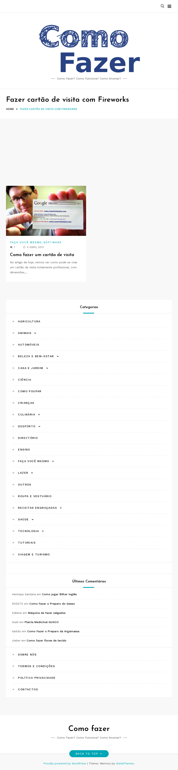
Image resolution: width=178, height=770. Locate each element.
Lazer (23, 472)
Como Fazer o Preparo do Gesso (52, 603)
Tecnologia (28, 531)
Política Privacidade (37, 677)
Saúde (23, 519)
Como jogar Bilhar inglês (59, 594)
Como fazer (89, 729)
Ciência (24, 379)
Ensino (24, 449)
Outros (24, 484)
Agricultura (29, 321)
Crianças (26, 402)
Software (53, 242)
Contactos (28, 689)
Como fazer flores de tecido (46, 640)
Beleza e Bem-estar (36, 356)
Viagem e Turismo (34, 554)
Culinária (26, 414)
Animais (24, 333)
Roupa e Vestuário (35, 496)
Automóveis (28, 344)
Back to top (89, 753)
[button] (162, 6)
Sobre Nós (27, 654)
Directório (28, 437)
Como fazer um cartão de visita (42, 255)
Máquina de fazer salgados (47, 612)
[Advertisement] (89, 150)
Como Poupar (29, 391)
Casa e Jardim (30, 368)
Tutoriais (27, 542)
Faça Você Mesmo (26, 242)
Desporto (26, 426)
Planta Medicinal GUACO (42, 622)
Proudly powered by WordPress (65, 763)
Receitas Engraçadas (37, 507)
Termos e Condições (36, 666)
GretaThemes (125, 763)
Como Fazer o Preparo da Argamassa (53, 631)
